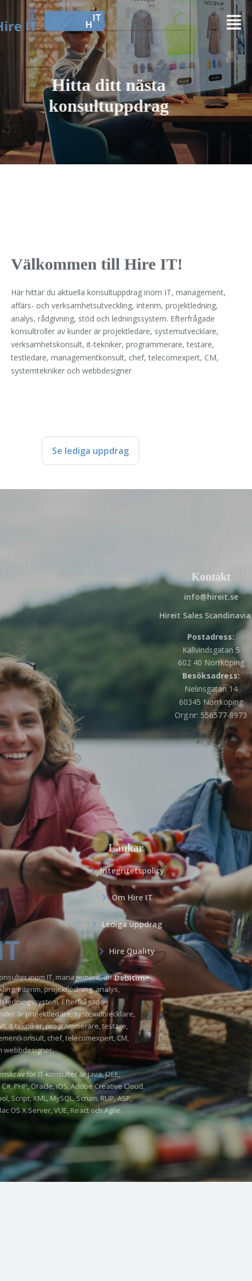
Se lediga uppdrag (90, 451)
